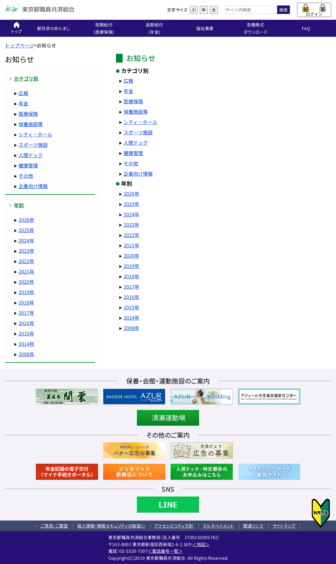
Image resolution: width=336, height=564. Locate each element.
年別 (19, 205)
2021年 (26, 271)
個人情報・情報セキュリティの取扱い (111, 526)
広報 (23, 93)
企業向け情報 (33, 186)
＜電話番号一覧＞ (165, 551)
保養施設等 (31, 124)
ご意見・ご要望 (55, 526)
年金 (23, 103)
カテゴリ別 (26, 78)
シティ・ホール (35, 134)
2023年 (26, 250)
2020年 (26, 281)
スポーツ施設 (33, 144)
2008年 (26, 354)
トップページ (19, 45)
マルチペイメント (219, 526)
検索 (283, 10)
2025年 (26, 230)
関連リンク (253, 526)
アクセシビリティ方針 (174, 526)
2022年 (26, 261)
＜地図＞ (200, 544)
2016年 (26, 323)
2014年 (26, 343)
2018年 (26, 302)
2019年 (26, 292)
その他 (26, 175)
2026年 (26, 219)
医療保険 (28, 113)
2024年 (26, 240)
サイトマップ (284, 526)
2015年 (26, 333)
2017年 (26, 312)
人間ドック (31, 155)
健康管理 (28, 165)
